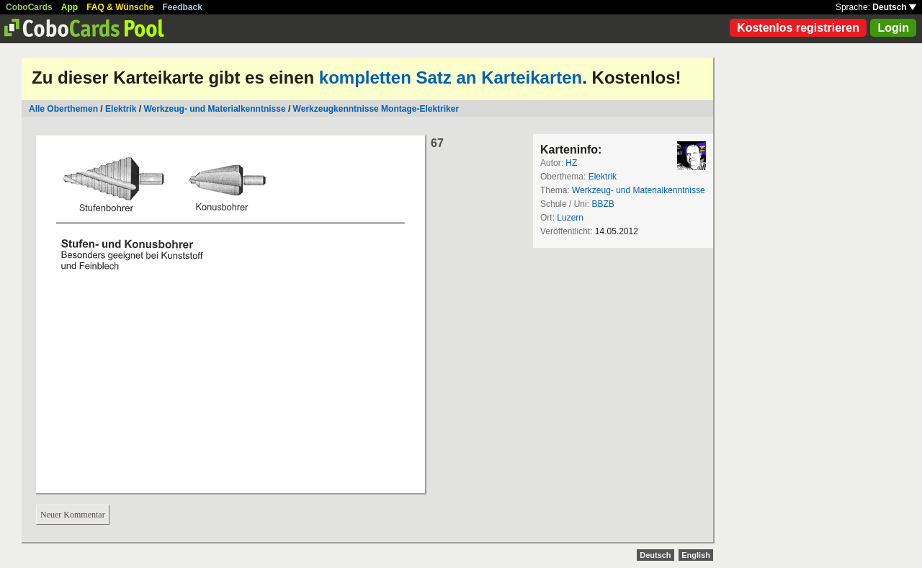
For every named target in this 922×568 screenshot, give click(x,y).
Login (893, 28)
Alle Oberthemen (63, 109)
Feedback (182, 7)
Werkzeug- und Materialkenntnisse (214, 109)
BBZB (602, 204)
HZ (571, 163)
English (695, 555)
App (69, 7)
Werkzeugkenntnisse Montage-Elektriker (376, 109)
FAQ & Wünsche (119, 7)
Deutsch (894, 7)
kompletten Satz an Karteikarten (450, 77)
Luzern (570, 218)
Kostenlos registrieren (798, 28)
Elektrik (120, 109)
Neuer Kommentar (72, 515)
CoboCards (29, 7)
